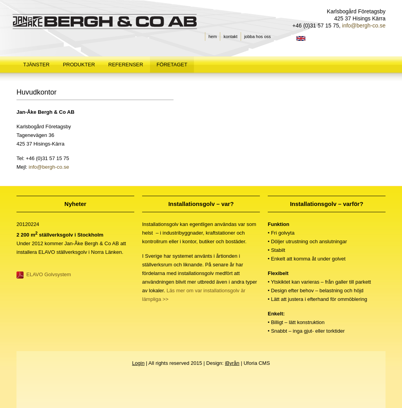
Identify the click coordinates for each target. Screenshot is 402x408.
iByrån (232, 363)
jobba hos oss (257, 36)
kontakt (230, 36)
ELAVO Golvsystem (48, 274)
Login (138, 363)
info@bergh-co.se (48, 167)
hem (212, 36)
